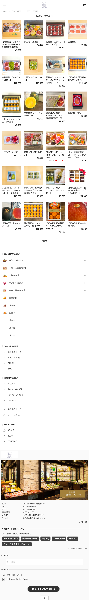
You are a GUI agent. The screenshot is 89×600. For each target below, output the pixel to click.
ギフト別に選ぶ (16, 283)
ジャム (12, 305)
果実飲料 (13, 298)
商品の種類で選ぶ (17, 290)
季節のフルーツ (16, 260)
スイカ (12, 328)
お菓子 (12, 313)
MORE (44, 241)
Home (4, 11)
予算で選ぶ (14, 275)
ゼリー (12, 320)
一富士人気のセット (18, 268)
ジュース (13, 335)
